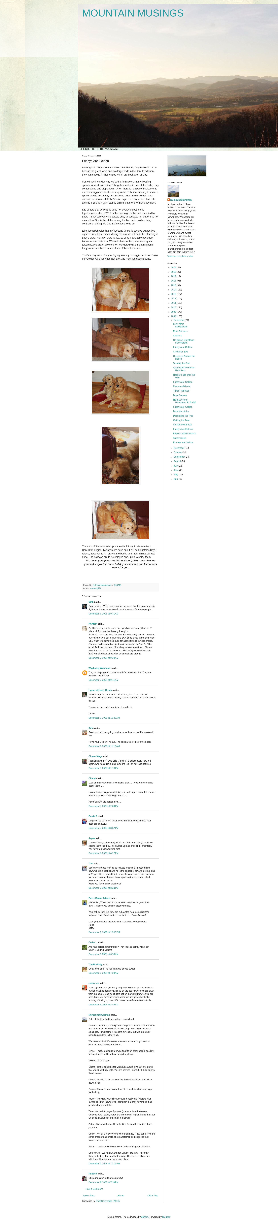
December (179, 320)
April (176, 479)
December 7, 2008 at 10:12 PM (104, 1163)
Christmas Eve (180, 351)
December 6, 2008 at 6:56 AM (103, 954)
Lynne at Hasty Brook (100, 690)
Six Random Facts (182, 424)
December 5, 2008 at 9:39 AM (103, 658)
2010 (174, 307)
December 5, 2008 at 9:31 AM (103, 613)
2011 (174, 303)
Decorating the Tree (183, 416)
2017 (174, 276)
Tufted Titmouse (181, 391)
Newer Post (89, 1195)
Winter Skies (179, 438)
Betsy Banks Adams (99, 898)
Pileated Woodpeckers (184, 433)
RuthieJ (92, 1174)
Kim (90, 728)
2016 (174, 281)
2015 (174, 285)
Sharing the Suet (181, 363)
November (179, 448)
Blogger (166, 1217)
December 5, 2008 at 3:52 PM (103, 828)
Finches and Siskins (183, 442)
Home (121, 1195)
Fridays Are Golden (183, 429)
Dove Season (180, 395)
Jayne (91, 838)
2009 (174, 312)
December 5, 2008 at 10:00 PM (104, 932)
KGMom (92, 624)
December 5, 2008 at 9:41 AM (103, 680)
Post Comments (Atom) (108, 1201)
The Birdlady (95, 964)
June (176, 470)
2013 (174, 294)
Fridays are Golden (182, 347)
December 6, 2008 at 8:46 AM (103, 1004)
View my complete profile (180, 256)
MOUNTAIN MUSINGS (133, 13)
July (176, 466)
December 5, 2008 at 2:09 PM (103, 806)
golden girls (95, 588)
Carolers (177, 335)
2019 (174, 267)
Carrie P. (93, 816)
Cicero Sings (95, 756)
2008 (174, 316)
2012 (174, 298)
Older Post (152, 1195)
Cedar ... (92, 942)
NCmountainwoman (99, 1015)
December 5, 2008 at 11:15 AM (104, 746)
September (180, 457)
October (178, 452)
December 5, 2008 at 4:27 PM (103, 853)
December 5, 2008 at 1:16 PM (103, 768)
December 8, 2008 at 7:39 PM (103, 1182)
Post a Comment (94, 1189)
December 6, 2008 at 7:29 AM (103, 973)
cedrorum (93, 983)
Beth (91, 602)
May (176, 474)
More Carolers (180, 331)
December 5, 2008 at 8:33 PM (103, 888)
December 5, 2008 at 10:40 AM (104, 718)
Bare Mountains (181, 411)
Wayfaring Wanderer (99, 668)
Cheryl (92, 778)
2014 (174, 289)
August (177, 461)
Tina (90, 863)
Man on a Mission (182, 386)
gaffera (144, 1217)
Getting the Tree (181, 420)
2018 (174, 272)
